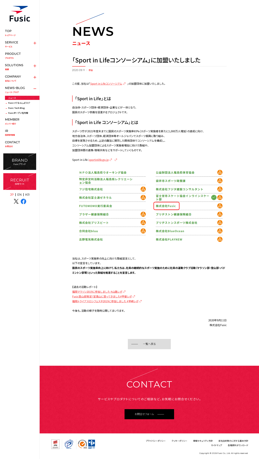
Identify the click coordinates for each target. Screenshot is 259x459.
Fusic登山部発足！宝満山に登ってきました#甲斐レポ (102, 296)
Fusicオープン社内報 (18, 112)
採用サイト (20, 181)
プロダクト (20, 55)
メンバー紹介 (20, 121)
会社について (20, 78)
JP (12, 194)
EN (19, 194)
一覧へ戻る (149, 344)
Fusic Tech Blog (16, 107)
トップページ (20, 32)
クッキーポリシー (179, 440)
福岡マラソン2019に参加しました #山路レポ (97, 292)
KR (27, 194)
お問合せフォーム (144, 414)
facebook (23, 201)
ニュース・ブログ (20, 89)
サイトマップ (216, 445)
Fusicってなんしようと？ (19, 102)
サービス (20, 44)
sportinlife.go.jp (99, 160)
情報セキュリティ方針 (203, 440)
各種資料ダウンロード (238, 445)
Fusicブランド (20, 162)
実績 (20, 67)
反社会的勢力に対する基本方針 (233, 440)
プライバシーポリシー (156, 440)
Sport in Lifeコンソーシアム (106, 84)
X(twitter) (16, 201)
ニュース (12, 97)
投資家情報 (20, 132)
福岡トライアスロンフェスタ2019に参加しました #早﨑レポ (105, 301)
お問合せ (20, 144)
